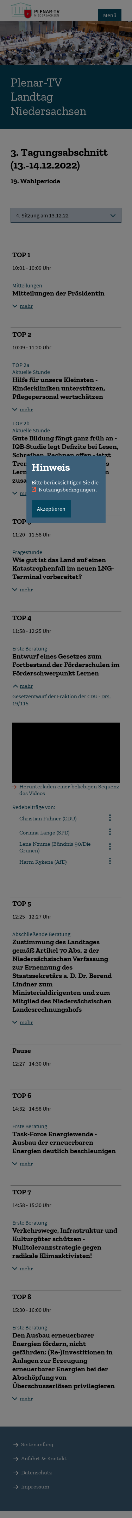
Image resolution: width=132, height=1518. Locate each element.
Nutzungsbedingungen (67, 489)
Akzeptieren (51, 508)
